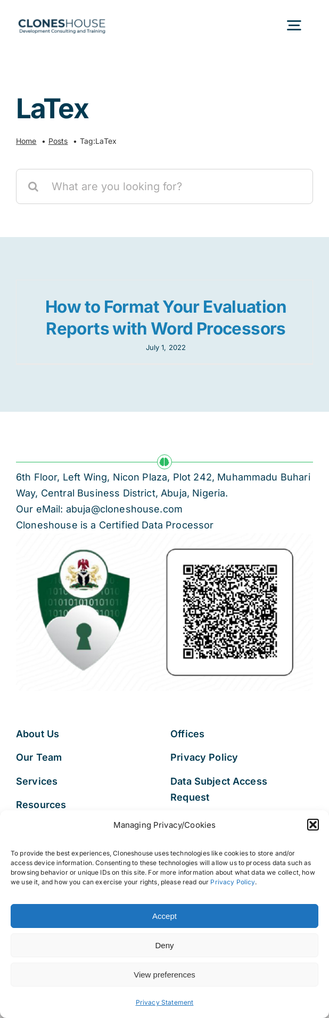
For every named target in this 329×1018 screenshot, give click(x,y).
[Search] (33, 186)
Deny (164, 945)
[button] (313, 824)
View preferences (164, 974)
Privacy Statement (165, 1002)
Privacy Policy (232, 882)
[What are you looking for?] (164, 186)
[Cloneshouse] (62, 17)
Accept (164, 916)
